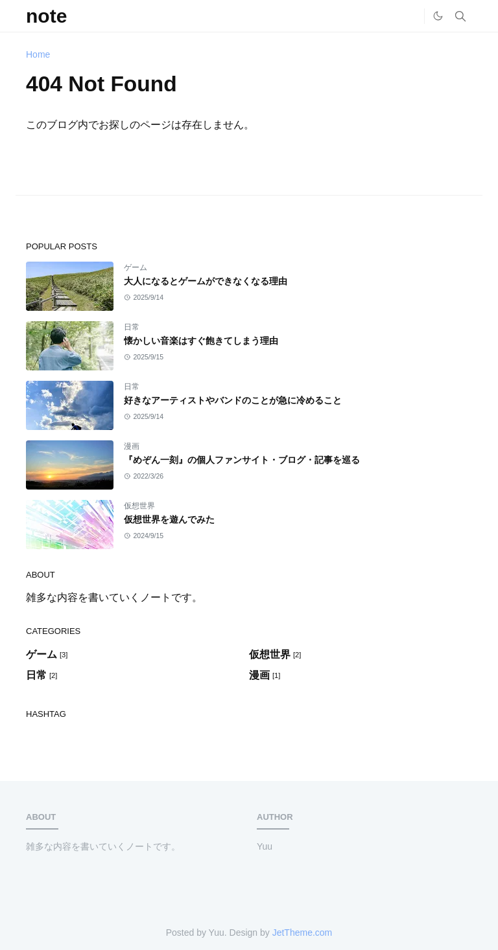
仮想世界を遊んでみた (169, 519)
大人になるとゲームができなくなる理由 (205, 281)
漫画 (131, 446)
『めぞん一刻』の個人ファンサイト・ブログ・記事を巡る (242, 460)
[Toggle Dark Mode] (438, 16)
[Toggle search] (460, 16)
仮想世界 (139, 505)
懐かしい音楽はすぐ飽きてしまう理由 (201, 340)
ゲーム (135, 267)
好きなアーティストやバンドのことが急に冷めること (233, 400)
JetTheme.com (302, 932)
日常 (131, 327)
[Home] (411, 16)
